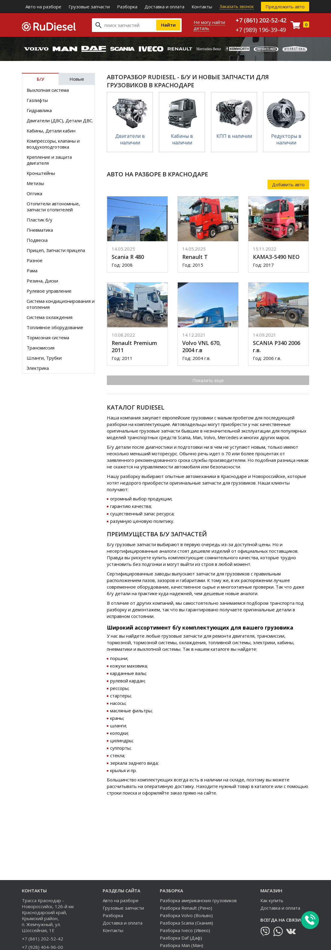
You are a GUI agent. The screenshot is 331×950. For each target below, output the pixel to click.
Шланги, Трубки (44, 358)
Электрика (38, 368)
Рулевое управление (49, 291)
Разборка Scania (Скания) (186, 923)
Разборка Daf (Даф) (181, 938)
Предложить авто (285, 7)
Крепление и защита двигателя (49, 160)
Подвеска (37, 240)
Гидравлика (39, 110)
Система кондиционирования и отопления (61, 304)
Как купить (271, 900)
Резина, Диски (42, 281)
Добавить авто (288, 184)
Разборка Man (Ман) (181, 945)
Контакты (202, 7)
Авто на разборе (43, 7)
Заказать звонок (237, 6)
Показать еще (208, 380)
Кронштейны (41, 173)
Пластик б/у (39, 220)
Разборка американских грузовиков (198, 900)
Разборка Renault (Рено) (186, 908)
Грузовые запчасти (89, 7)
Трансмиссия (40, 348)
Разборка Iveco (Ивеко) (185, 930)
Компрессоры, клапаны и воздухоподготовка (53, 144)
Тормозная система (48, 337)
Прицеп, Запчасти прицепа (56, 250)
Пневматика (40, 230)
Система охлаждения (49, 317)
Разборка (127, 7)
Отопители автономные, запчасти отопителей (53, 207)
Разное (34, 260)
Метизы (35, 183)
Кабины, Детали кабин (51, 131)
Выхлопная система (48, 90)
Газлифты (37, 100)
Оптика (34, 193)
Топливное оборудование (55, 327)
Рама (32, 271)
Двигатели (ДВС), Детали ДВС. (60, 120)
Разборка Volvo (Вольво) (186, 915)
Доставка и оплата (164, 7)
